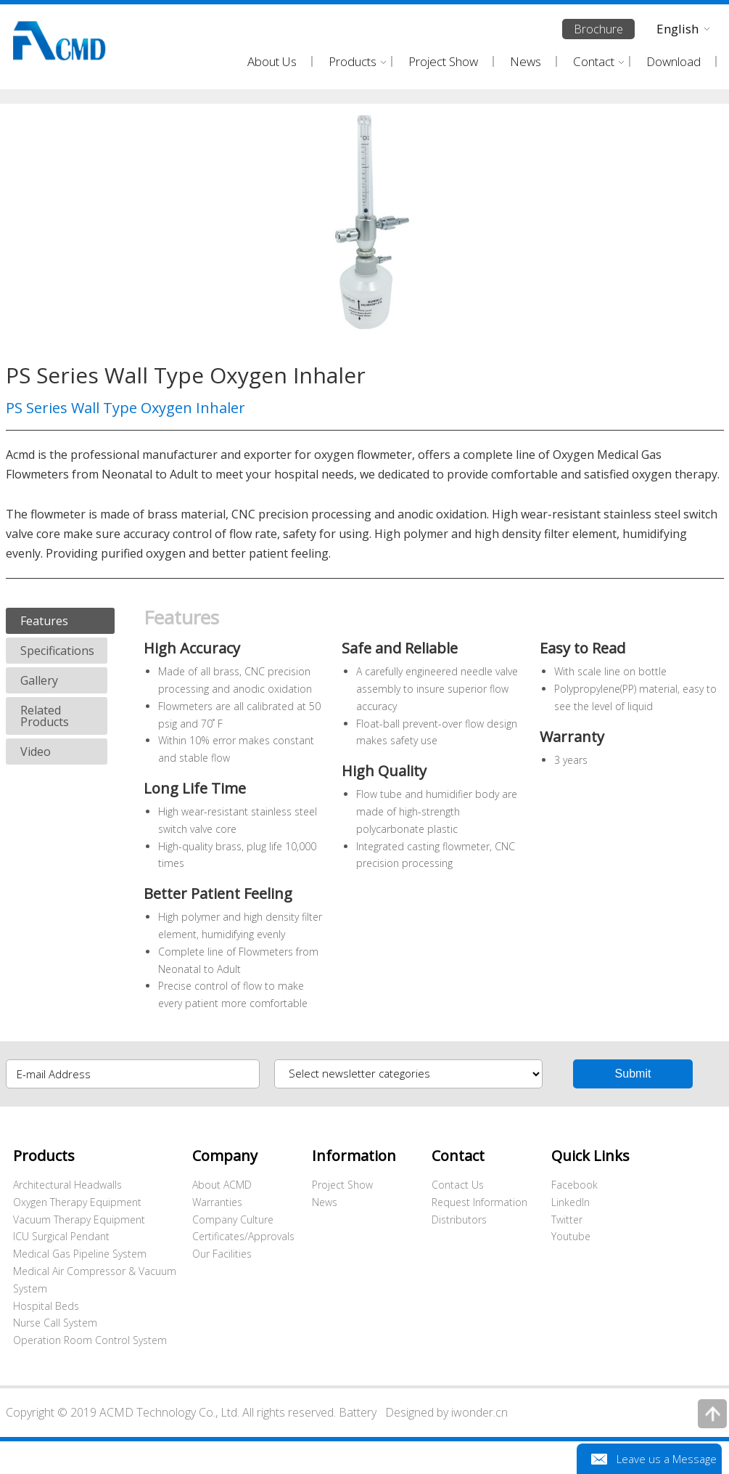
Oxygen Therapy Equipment (77, 1202)
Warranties (217, 1202)
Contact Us (458, 1185)
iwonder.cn (479, 1412)
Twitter (566, 1219)
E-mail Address (54, 1074)
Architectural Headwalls (67, 1185)
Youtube (570, 1236)
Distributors (459, 1219)
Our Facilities (222, 1254)
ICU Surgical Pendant (61, 1236)
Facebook (574, 1185)
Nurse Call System (55, 1323)
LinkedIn (570, 1202)
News (324, 1202)
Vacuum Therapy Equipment (79, 1219)
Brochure (598, 29)
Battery (357, 1412)
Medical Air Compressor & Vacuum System (94, 1279)
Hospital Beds (46, 1306)
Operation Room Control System (90, 1340)
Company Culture (232, 1219)
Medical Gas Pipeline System (80, 1254)
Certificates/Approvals (243, 1236)
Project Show (342, 1185)
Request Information (479, 1202)
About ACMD (222, 1185)
